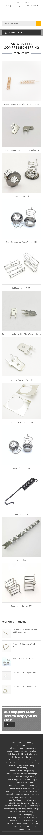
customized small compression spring (21, 820)
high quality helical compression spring (21, 788)
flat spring (21, 560)
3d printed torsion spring (21, 742)
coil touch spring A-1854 (21, 288)
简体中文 (26, 2)
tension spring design (21, 829)
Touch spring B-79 (21, 196)
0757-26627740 (32, 6)
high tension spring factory (21, 797)
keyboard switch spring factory (21, 771)
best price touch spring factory (21, 800)
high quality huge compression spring (21, 803)
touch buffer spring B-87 (21, 468)
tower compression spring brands (21, 785)
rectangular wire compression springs (21, 774)
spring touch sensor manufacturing (21, 751)
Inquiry (9, 724)
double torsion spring (21, 745)
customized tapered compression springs (21, 809)
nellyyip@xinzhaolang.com (14, 6)
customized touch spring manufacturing (21, 806)
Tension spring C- (21, 514)
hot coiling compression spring (21, 826)
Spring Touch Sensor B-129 (24, 658)
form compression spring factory (21, 779)
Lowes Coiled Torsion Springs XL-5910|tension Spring (26, 631)
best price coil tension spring (21, 812)
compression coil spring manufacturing (21, 791)
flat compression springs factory (21, 817)
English (16, 2)
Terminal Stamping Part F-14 (21, 422)
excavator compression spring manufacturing (21, 767)
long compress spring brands (21, 782)
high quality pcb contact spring (21, 748)
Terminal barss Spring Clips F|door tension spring (21, 334)
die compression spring (21, 757)
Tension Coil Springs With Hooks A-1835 (26, 645)
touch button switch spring (21, 815)
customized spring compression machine (21, 823)
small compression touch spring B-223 (21, 242)
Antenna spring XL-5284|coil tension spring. (21, 104)
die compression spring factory (21, 776)
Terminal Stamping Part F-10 (24, 686)
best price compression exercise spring (21, 763)
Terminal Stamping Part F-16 (21, 380)
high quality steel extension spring (21, 754)
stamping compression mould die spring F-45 (21, 150)
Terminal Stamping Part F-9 (24, 672)
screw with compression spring (21, 760)
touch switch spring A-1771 (21, 606)
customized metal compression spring (21, 794)
